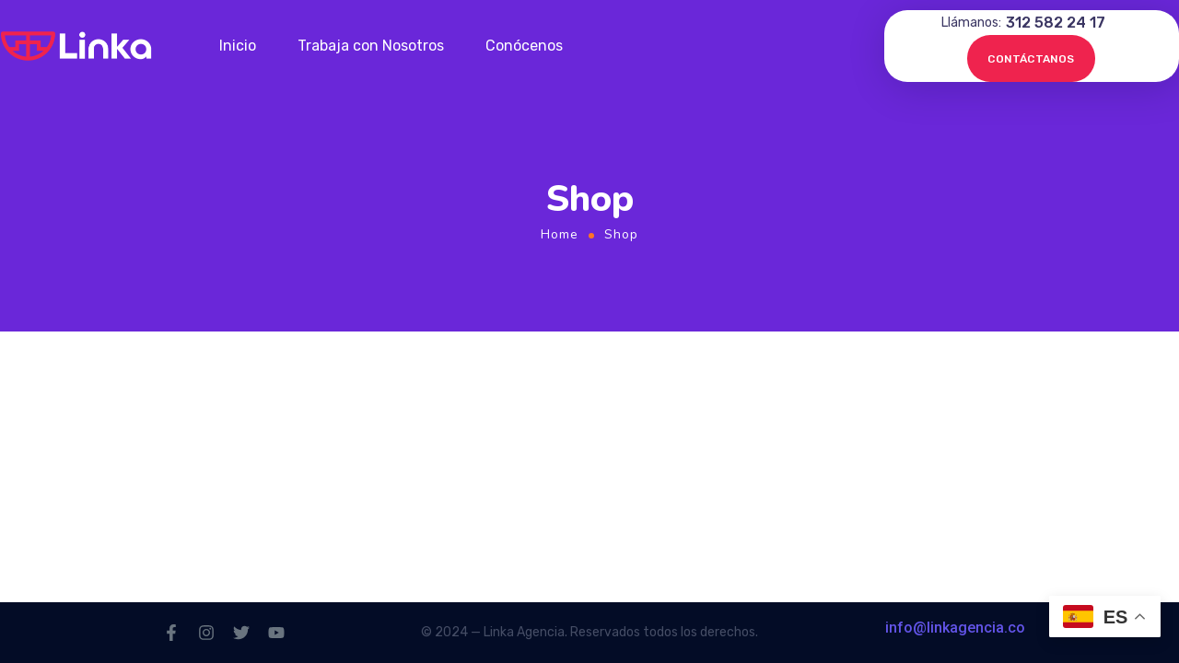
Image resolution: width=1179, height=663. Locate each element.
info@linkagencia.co (955, 627)
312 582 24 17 (1055, 22)
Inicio (237, 45)
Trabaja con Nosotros (371, 45)
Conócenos (524, 45)
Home (559, 234)
